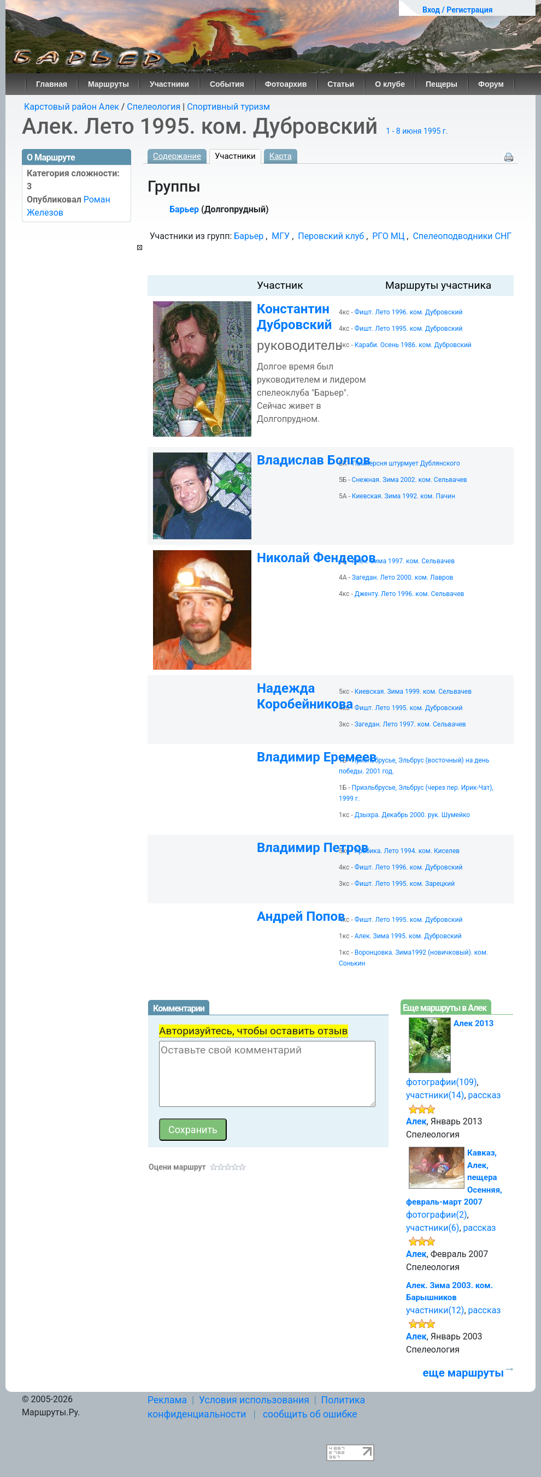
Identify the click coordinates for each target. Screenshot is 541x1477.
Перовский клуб (331, 236)
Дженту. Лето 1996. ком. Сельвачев (409, 594)
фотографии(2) (436, 1215)
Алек (416, 1121)
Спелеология (153, 107)
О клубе (390, 84)
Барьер (184, 209)
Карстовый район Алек (71, 107)
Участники (169, 84)
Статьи (340, 84)
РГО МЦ (388, 236)
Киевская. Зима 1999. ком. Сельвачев (413, 691)
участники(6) (432, 1228)
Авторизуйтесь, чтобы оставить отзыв (253, 1031)
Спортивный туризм (228, 107)
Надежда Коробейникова (305, 696)
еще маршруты (463, 1372)
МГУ (281, 236)
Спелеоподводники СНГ (462, 236)
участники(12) (435, 1310)
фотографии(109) (441, 1082)
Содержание (177, 156)
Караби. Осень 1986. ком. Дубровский (413, 345)
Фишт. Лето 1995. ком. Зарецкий (405, 884)
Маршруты (108, 84)
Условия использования (254, 1400)
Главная (51, 84)
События (227, 84)
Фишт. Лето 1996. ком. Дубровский (409, 312)
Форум (491, 84)
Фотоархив (286, 84)
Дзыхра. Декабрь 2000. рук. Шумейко (412, 815)
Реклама (167, 1400)
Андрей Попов (301, 916)
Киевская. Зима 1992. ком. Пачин (403, 496)
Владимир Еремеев (317, 757)
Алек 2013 (473, 1023)
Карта (280, 156)
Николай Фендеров (316, 557)
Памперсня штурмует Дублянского (406, 463)
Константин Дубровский (294, 316)
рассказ (484, 1095)
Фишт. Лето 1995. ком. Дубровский (409, 328)
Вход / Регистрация (457, 9)
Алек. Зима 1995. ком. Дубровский (408, 936)
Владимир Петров (312, 847)
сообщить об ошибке (310, 1414)
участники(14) (435, 1095)
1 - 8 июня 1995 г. (417, 131)
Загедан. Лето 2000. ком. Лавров (403, 577)
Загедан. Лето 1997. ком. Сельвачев (410, 724)
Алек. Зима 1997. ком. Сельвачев (403, 561)
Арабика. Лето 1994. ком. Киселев (407, 851)
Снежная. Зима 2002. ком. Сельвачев (409, 480)
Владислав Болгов (314, 460)
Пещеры (441, 84)
